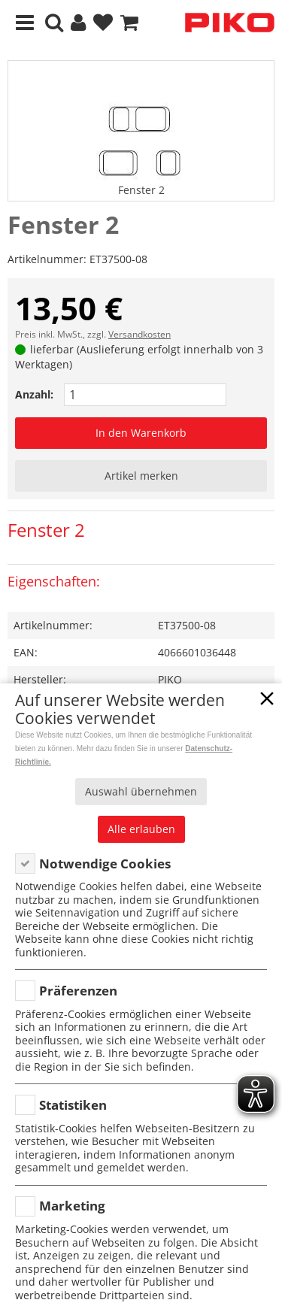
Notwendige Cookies (105, 863)
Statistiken (73, 1105)
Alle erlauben (141, 829)
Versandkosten (139, 334)
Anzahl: (34, 394)
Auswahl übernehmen (141, 791)
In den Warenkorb (141, 433)
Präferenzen (78, 990)
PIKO (170, 679)
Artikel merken (141, 475)
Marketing (72, 1205)
